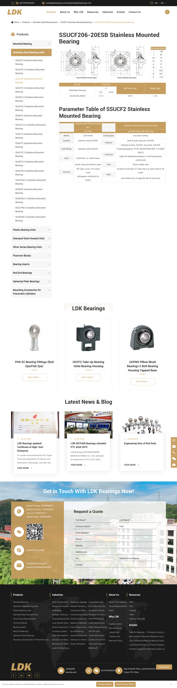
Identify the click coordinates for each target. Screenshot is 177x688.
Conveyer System (59, 631)
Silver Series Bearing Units (27, 247)
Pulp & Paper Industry (79, 627)
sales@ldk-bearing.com (56, 3)
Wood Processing (96, 619)
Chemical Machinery (79, 614)
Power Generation (78, 644)
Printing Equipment (78, 619)
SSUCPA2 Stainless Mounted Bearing (29, 173)
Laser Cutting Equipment (61, 648)
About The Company (118, 602)
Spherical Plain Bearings (26, 281)
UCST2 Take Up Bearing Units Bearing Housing (88, 364)
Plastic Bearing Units (24, 229)
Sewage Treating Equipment (61, 614)
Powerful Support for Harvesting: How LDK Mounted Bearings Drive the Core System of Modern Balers (147, 649)
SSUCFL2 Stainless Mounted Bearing (29, 108)
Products (51, 12)
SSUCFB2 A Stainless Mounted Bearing (30, 209)
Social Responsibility (118, 606)
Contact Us (135, 12)
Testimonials (114, 636)
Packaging (56, 610)
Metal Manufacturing (98, 627)
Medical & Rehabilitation (79, 623)
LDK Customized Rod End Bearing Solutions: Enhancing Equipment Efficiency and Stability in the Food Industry (147, 640)
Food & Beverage (96, 602)
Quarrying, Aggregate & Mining (79, 602)
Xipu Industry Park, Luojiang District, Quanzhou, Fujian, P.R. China (144, 670)
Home (16, 22)
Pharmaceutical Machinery (61, 619)
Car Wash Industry (96, 610)
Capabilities (114, 632)
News (111, 610)
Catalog (132, 610)
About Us (65, 12)
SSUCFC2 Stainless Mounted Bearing (29, 154)
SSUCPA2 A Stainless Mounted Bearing (30, 182)
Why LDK (78, 12)
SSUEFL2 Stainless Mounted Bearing (29, 99)
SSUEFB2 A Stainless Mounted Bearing (30, 219)
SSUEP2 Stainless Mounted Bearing (28, 191)
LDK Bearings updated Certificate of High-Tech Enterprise (30, 447)
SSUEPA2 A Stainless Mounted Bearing (30, 200)
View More (25, 468)
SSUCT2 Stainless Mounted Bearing (28, 136)
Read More (34, 377)
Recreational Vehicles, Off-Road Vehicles (61, 644)
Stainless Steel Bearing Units (45, 22)
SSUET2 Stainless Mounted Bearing (28, 145)
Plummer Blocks (22, 255)
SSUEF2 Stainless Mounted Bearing (28, 117)
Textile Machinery (96, 635)
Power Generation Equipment (61, 627)
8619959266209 (27, 3)
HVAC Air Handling (60, 602)
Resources (92, 12)
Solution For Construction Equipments (98, 640)
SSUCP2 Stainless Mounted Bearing (28, 62)
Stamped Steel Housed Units (28, 238)
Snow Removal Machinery (98, 606)
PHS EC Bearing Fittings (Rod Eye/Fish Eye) (34, 364)
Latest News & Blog (88, 402)
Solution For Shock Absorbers (79, 640)
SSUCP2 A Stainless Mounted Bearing (29, 71)
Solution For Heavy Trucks (61, 640)
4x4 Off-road (94, 631)
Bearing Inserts (21, 264)
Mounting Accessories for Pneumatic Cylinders (27, 292)
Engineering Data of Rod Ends (140, 443)
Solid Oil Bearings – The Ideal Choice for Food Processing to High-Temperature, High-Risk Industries (147, 632)
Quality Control (115, 624)
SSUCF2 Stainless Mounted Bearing (75, 22)
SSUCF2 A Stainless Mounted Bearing (29, 90)
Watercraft (93, 648)
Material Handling (78, 606)
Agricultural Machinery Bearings (61, 606)
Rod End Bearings (22, 272)
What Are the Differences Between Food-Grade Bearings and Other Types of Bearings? (147, 636)
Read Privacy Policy (125, 684)
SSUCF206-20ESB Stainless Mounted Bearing (114, 22)
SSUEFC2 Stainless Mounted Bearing (29, 163)
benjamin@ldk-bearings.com (79, 3)
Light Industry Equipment (98, 623)
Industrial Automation (79, 635)
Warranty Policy (116, 640)
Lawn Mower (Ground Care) (61, 623)
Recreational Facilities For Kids (98, 614)
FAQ (131, 602)
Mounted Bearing (22, 43)
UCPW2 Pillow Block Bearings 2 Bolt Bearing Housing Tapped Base (142, 366)
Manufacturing (115, 628)
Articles (121, 12)
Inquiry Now (164, 667)
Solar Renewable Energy (61, 635)
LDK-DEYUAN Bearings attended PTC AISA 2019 (88, 445)
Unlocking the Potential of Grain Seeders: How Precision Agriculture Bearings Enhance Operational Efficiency (147, 645)
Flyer (131, 606)
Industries (107, 12)
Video (131, 614)
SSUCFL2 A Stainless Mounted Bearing (30, 127)
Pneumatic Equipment (98, 644)
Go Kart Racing (76, 631)
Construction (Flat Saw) (79, 610)
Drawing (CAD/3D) (137, 619)
